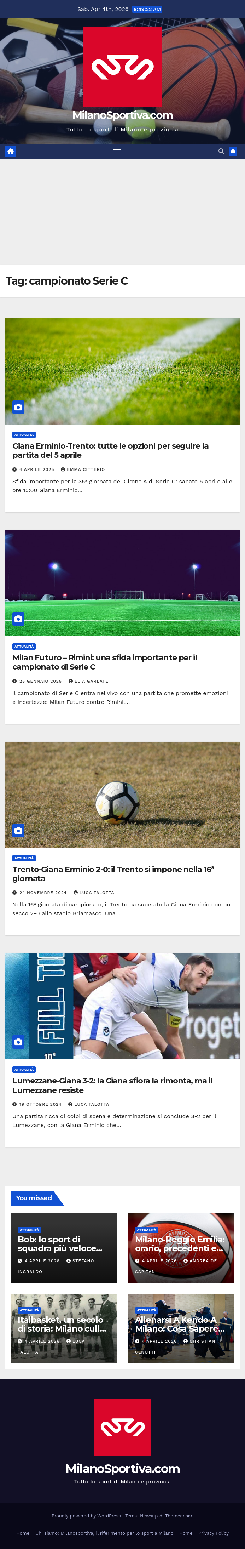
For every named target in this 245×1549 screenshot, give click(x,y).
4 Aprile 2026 (43, 1260)
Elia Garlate (89, 681)
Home (22, 1533)
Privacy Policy (214, 1533)
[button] (221, 151)
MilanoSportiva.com (122, 115)
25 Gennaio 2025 (41, 681)
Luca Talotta (94, 892)
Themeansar (178, 1516)
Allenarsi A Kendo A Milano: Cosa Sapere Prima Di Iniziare (176, 1329)
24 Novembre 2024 (44, 892)
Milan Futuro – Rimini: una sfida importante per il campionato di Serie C (104, 662)
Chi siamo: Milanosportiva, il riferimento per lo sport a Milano (104, 1533)
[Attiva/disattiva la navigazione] (117, 151)
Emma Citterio (83, 469)
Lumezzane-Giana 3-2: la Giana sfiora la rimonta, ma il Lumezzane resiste (112, 1085)
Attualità (24, 435)
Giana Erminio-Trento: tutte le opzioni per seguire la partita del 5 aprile (110, 450)
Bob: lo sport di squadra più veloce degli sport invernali (59, 1248)
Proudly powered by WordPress (87, 1516)
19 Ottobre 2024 (41, 1104)
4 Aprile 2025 (37, 469)
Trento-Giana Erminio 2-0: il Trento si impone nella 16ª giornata (113, 874)
